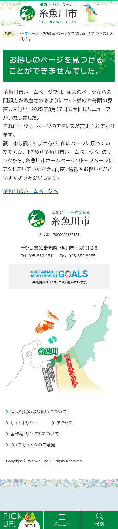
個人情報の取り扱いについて (38, 411)
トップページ (28, 33)
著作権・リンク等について (34, 433)
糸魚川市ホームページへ (30, 191)
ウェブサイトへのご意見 (32, 444)
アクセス (65, 422)
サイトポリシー (24, 422)
